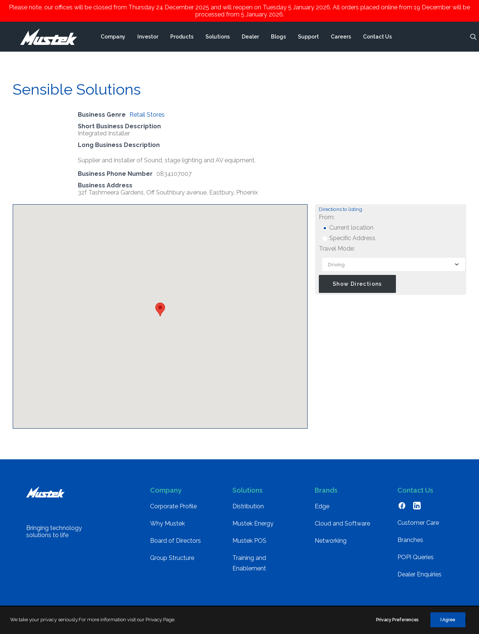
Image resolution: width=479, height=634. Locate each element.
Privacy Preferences (397, 624)
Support (308, 38)
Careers (340, 38)
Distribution (248, 506)
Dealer (250, 38)
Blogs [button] (278, 38)
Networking (331, 540)
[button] (473, 38)
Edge (322, 506)
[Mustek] (45, 37)
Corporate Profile (173, 506)
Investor (147, 38)
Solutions (217, 38)
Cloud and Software (342, 523)
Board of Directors (175, 540)
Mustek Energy (253, 523)
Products (181, 38)
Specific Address (348, 238)
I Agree (447, 624)
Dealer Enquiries (419, 574)
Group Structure (172, 557)
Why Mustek (167, 523)
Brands (326, 490)
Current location (347, 227)
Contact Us (377, 38)
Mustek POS (249, 540)
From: (327, 217)
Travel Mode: (337, 248)
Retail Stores (147, 114)
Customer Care (418, 522)
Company (112, 38)
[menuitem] (112, 38)
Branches (410, 539)
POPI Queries (415, 557)
